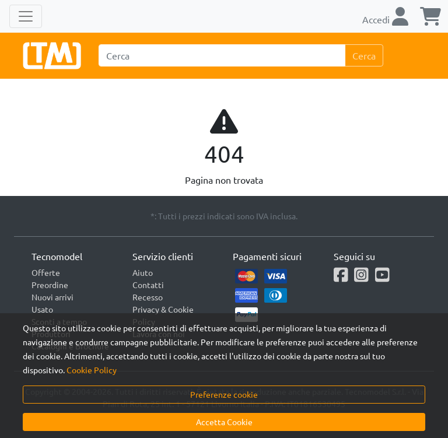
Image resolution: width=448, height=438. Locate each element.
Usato (42, 309)
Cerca (364, 55)
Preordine (50, 284)
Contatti (148, 284)
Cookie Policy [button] (91, 370)
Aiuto (142, 272)
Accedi (385, 19)
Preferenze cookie (224, 394)
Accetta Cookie (224, 421)
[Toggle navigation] (25, 16)
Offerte (46, 272)
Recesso (147, 297)
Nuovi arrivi (53, 297)
